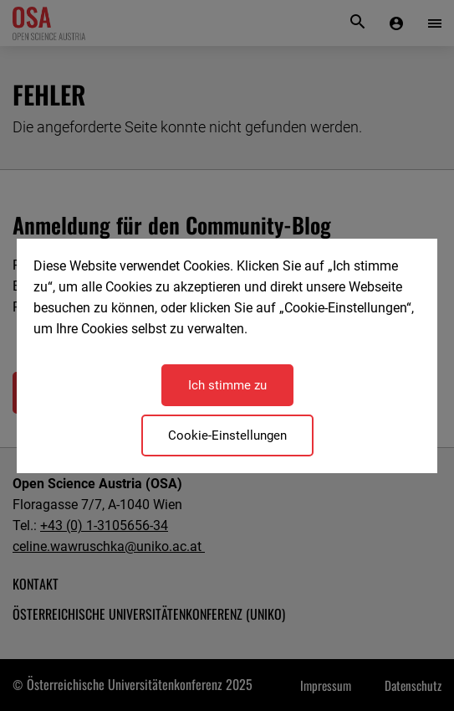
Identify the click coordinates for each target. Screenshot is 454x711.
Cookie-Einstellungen (227, 435)
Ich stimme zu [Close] (227, 385)
